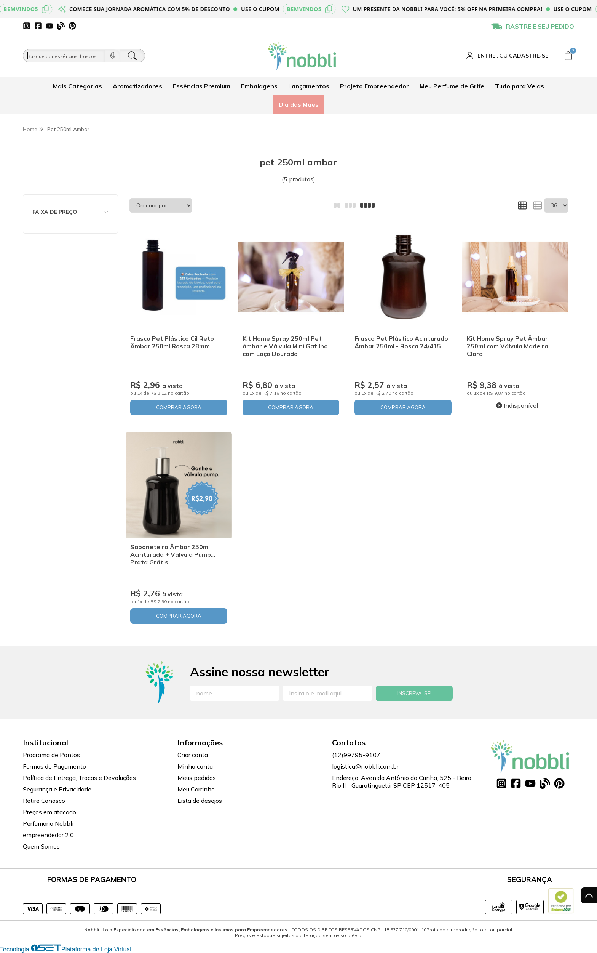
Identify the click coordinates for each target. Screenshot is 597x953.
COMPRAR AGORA (178, 407)
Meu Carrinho (196, 789)
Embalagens (259, 86)
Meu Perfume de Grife (452, 86)
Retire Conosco (44, 800)
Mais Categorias (77, 86)
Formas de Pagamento (54, 766)
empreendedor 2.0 (48, 835)
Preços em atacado (49, 812)
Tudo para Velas (519, 86)
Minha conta (195, 766)
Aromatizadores (137, 86)
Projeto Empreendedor (374, 86)
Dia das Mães (299, 104)
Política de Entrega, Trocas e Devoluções (79, 778)
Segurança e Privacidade (57, 789)
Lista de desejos (199, 800)
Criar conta (192, 755)
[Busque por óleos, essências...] (64, 55)
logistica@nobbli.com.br (365, 766)
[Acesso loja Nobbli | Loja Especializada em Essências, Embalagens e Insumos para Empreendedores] (507, 55)
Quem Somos (41, 846)
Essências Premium (201, 86)
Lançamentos (308, 86)
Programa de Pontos (51, 755)
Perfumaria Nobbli (48, 823)
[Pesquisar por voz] (112, 55)
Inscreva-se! (414, 693)
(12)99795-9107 (356, 755)
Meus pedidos (196, 778)
